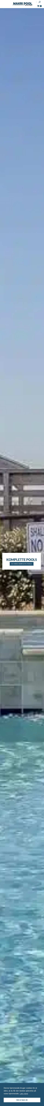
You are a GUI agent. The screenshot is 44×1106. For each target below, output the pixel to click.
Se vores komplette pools (21, 563)
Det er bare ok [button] (22, 1100)
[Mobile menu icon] (3, 4)
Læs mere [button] (24, 1094)
